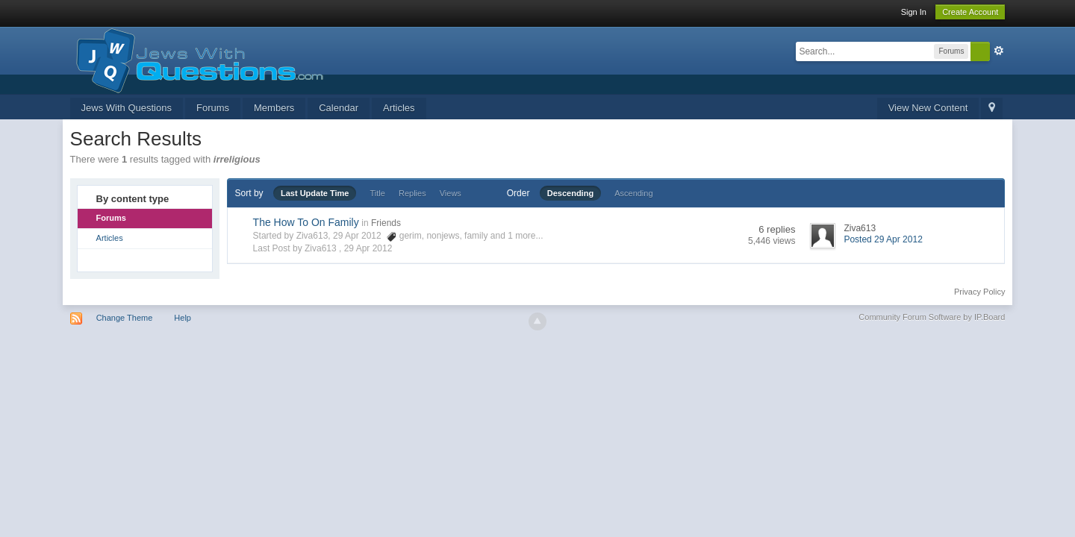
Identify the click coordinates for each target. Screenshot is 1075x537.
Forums (212, 107)
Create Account (970, 11)
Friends (386, 223)
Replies (412, 193)
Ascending (633, 193)
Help (182, 317)
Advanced (999, 51)
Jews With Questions (126, 107)
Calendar (338, 107)
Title (377, 193)
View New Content (928, 107)
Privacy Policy (979, 291)
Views (450, 193)
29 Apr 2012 (368, 248)
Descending (570, 193)
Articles (399, 107)
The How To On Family (306, 222)
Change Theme (124, 317)
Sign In (913, 11)
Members (274, 107)
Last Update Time (315, 193)
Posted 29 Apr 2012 (883, 239)
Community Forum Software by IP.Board (932, 317)
